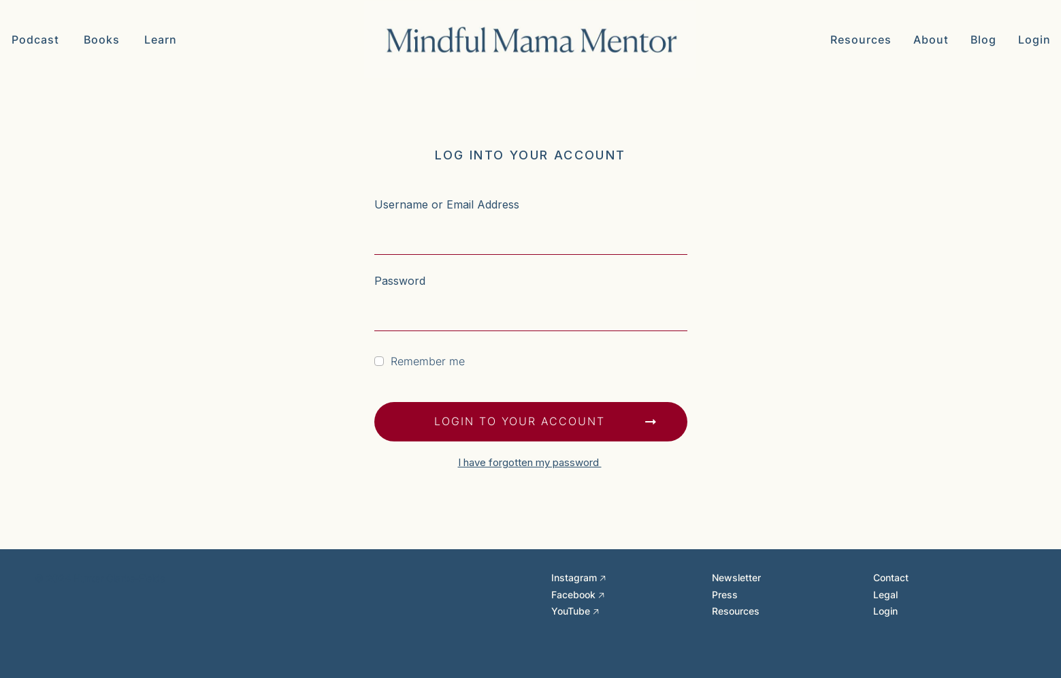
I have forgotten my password (530, 462)
